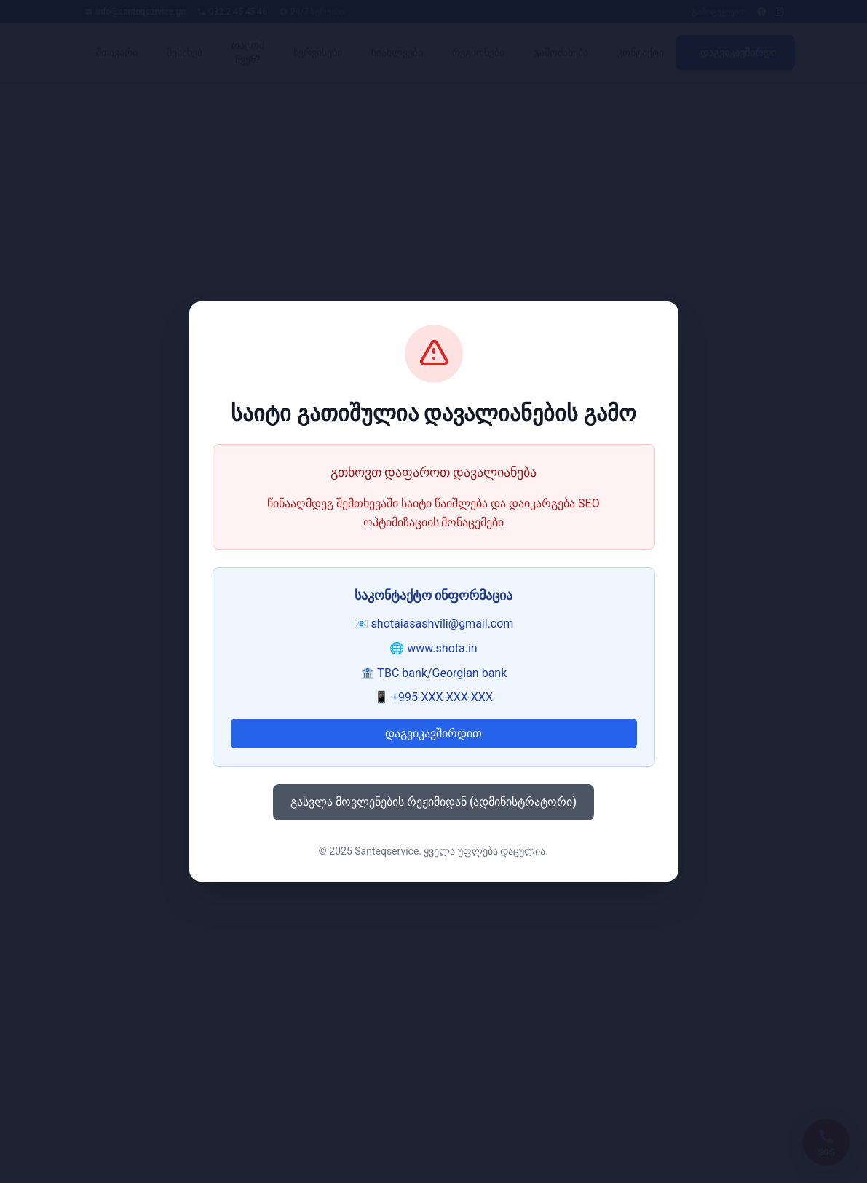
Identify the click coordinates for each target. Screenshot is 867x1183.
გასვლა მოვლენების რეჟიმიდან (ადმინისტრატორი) (433, 802)
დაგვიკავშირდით (433, 733)
